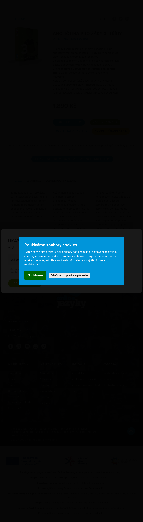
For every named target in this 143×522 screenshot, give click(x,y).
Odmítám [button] (56, 275)
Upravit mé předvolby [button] (76, 275)
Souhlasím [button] (35, 275)
